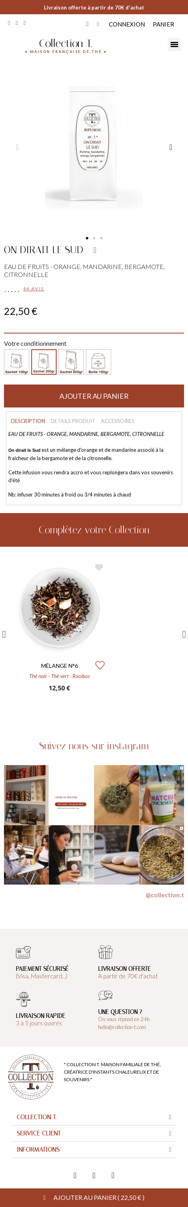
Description (28, 421)
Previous (4, 634)
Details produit (73, 421)
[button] (87, 238)
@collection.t (165, 894)
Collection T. (65, 43)
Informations (38, 1149)
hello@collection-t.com (122, 1027)
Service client (39, 1133)
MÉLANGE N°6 (59, 665)
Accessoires (118, 421)
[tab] (94, 1117)
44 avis (33, 288)
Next (184, 634)
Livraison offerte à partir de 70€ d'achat (94, 7)
